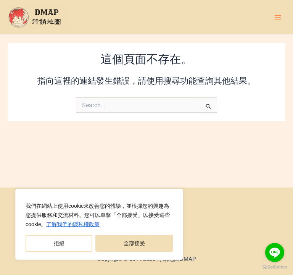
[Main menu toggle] (277, 16)
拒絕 (59, 243)
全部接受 (134, 243)
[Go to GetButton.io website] (274, 267)
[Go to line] (274, 252)
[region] (99, 224)
